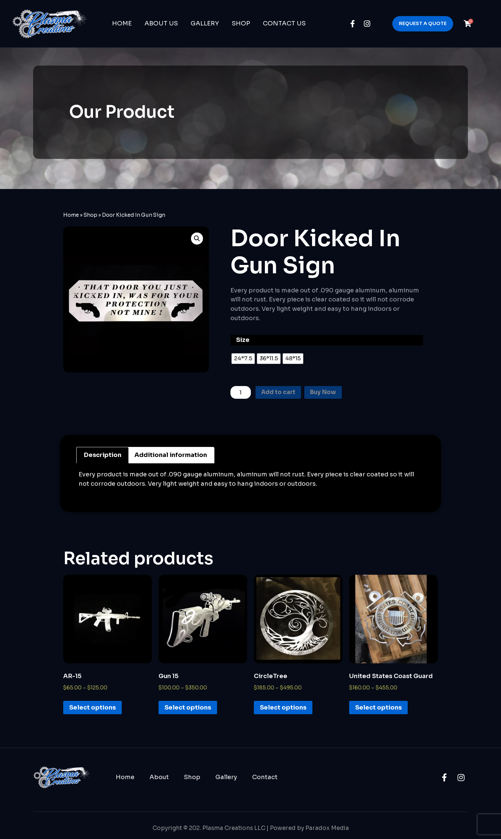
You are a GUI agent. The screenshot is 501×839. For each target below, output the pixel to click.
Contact (265, 777)
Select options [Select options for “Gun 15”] (188, 708)
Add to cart (281, 392)
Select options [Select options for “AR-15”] (92, 708)
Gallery (205, 23)
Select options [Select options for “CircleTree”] (283, 708)
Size (242, 340)
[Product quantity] (241, 392)
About (159, 777)
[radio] (243, 359)
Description (102, 456)
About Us (161, 23)
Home (122, 23)
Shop (241, 23)
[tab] (102, 456)
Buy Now (327, 392)
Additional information (170, 456)
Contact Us (284, 23)
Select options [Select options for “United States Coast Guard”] (378, 708)
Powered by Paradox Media (309, 829)
